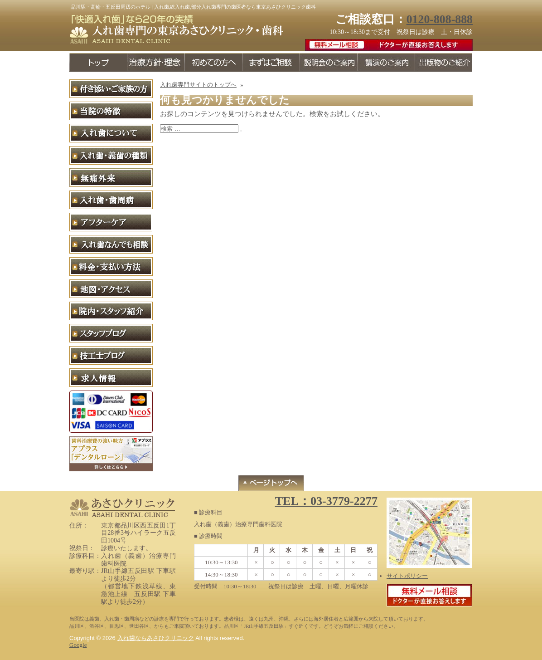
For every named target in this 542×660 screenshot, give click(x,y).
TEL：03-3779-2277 (326, 501)
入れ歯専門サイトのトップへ (198, 85)
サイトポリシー (407, 575)
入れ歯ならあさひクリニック (155, 638)
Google (78, 644)
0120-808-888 (439, 19)
